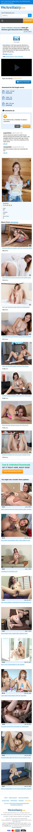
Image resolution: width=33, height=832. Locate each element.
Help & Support (13, 797)
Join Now (26, 126)
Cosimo (10, 54)
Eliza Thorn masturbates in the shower (12, 664)
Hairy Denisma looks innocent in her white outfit (16, 277)
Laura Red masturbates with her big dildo (13, 695)
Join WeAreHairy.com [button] (12, 471)
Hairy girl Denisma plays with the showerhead (15, 307)
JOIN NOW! (28, 21)
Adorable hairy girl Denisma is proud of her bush (16, 336)
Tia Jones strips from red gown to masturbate (15, 726)
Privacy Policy (5, 800)
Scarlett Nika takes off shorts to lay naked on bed (16, 757)
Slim (16, 56)
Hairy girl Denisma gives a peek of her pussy (15, 366)
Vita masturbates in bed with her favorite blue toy (16, 602)
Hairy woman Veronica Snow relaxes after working (16, 509)
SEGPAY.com (7, 826)
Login (17, 126)
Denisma (17, 28)
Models (9, 28)
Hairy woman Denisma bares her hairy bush (15, 425)
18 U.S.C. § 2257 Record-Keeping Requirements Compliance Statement (16, 804)
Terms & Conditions (23, 797)
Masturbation (10, 56)
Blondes (20, 56)
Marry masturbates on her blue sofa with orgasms (16, 788)
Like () (5, 144)
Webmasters (14, 800)
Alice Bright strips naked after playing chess (14, 633)
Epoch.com (11, 823)
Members (21, 800)
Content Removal (16, 827)
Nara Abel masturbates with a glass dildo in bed (15, 540)
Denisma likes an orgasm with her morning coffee (17, 248)
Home (3, 28)
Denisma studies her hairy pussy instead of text (16, 455)
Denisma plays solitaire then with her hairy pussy (16, 395)
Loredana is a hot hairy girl (9, 571)
